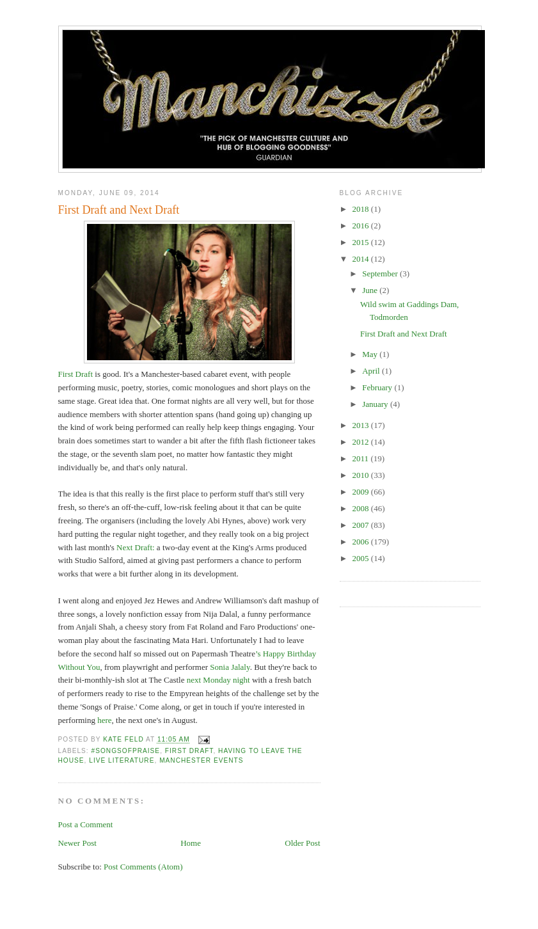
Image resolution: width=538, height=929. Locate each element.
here (104, 720)
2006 (361, 541)
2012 (361, 442)
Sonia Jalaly (229, 667)
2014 (361, 259)
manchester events (201, 760)
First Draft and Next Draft (403, 333)
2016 (361, 225)
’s (259, 653)
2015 (361, 242)
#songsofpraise (126, 750)
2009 (361, 491)
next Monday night (219, 680)
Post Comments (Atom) (143, 866)
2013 (361, 425)
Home (190, 843)
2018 (361, 209)
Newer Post (77, 843)
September (381, 273)
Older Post (302, 843)
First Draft (75, 374)
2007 (361, 525)
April (372, 371)
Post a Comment (85, 824)
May (370, 354)
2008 (361, 508)
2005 (361, 558)
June (370, 290)
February (378, 387)
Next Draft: (135, 547)
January (376, 404)
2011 (361, 458)
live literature (121, 760)
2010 (361, 475)
